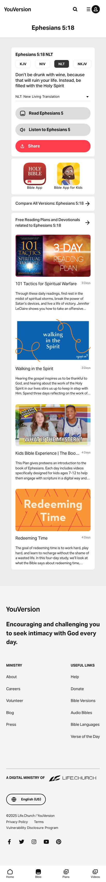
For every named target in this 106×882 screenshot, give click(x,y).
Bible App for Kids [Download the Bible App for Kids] (68, 176)
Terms (39, 822)
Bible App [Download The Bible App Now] (34, 176)
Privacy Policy (17, 822)
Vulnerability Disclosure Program (32, 828)
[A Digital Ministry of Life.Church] (53, 775)
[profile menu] (92, 9)
